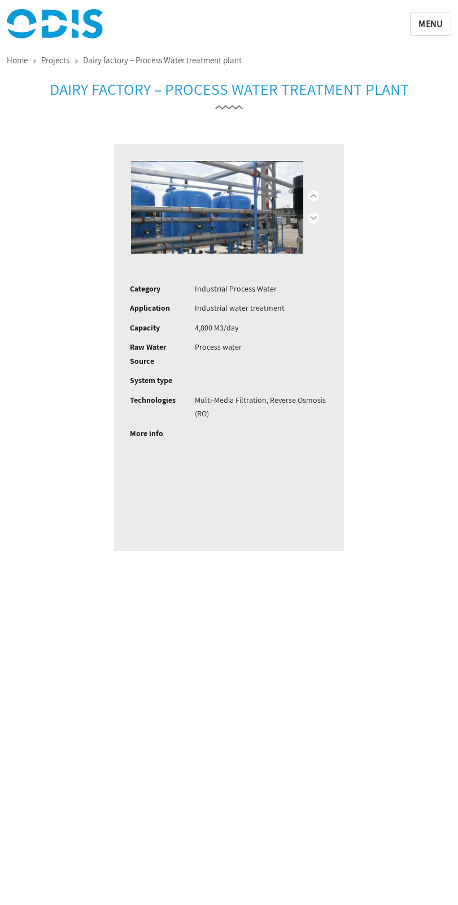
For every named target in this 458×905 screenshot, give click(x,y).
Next (297, 207)
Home (17, 60)
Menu (430, 24)
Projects (55, 60)
